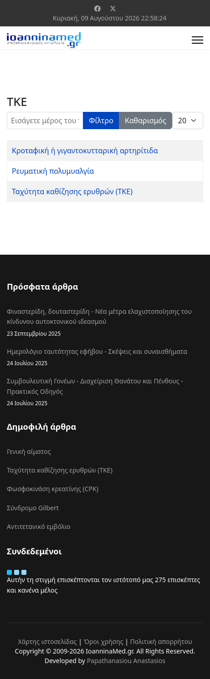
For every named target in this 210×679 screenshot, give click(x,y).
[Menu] (197, 40)
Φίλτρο (101, 121)
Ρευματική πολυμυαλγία (53, 171)
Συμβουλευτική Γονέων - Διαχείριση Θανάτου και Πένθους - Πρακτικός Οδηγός (105, 392)
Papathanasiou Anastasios (126, 660)
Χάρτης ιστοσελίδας (47, 641)
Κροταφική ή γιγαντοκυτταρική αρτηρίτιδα (85, 151)
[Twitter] (113, 8)
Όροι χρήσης (103, 641)
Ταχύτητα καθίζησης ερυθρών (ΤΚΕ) (72, 191)
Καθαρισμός (145, 121)
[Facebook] (97, 8)
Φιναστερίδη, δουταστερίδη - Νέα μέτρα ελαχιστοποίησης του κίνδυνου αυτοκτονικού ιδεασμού (105, 322)
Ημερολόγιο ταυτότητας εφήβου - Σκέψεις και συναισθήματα (105, 357)
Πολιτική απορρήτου (161, 641)
